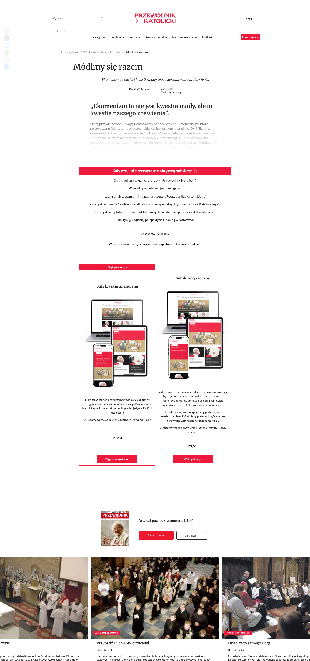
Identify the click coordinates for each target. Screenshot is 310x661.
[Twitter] (61, 30)
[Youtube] (53, 30)
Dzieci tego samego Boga (249, 643)
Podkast (207, 37)
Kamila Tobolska (139, 89)
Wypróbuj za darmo (117, 459)
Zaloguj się (163, 233)
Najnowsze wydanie (184, 37)
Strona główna (69, 52)
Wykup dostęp (193, 459)
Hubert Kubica (236, 650)
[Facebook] (57, 30)
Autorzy (135, 37)
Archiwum (191, 535)
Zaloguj (248, 18)
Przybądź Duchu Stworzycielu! (123, 643)
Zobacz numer (156, 535)
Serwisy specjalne (156, 37)
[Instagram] (64, 30)
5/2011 (188, 520)
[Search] (54, 18)
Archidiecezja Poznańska (108, 52)
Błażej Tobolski (105, 650)
